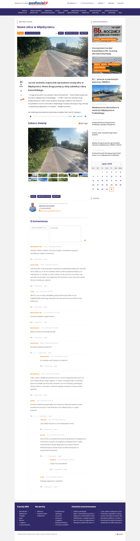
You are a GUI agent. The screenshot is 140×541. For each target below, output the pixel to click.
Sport (21, 518)
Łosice (57, 10)
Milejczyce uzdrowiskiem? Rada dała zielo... (85, 516)
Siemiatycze (22, 12)
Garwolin (48, 10)
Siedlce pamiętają (80, 511)
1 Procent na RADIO (61, 525)
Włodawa (111, 12)
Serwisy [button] (101, 3)
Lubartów (85, 12)
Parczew (95, 12)
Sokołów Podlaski (48, 12)
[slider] (50, 116)
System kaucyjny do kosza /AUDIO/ (112, 516)
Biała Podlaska (36, 10)
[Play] (30, 116)
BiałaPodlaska (99, 67)
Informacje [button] (71, 3)
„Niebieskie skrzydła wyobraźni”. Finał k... (112, 523)
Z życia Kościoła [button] (87, 3)
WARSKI (121, 534)
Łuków (65, 10)
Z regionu (22, 523)
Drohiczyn (34, 12)
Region (20, 33)
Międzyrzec (83, 33)
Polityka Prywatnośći (51, 534)
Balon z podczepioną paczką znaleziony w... (85, 514)
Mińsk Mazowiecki (111, 10)
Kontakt (120, 3)
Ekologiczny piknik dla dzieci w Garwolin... (85, 523)
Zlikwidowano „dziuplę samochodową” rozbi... (85, 518)
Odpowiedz (38, 259)
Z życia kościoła (24, 525)
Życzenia (58, 516)
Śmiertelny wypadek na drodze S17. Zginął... (112, 514)
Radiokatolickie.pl (61, 523)
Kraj (120, 12)
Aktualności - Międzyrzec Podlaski (23, 513)
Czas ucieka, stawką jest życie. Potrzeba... (112, 511)
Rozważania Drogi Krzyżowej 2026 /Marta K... (112, 520)
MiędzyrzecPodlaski (108, 39)
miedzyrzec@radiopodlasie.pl (50, 211)
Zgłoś (45, 259)
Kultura (21, 520)
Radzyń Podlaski (95, 10)
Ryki (103, 12)
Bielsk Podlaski (73, 12)
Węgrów (61, 12)
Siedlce (24, 10)
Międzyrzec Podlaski (21, 3)
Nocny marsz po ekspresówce (84, 520)
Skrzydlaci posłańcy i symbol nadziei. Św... (112, 518)
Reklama (111, 3)
